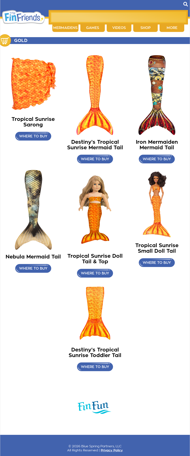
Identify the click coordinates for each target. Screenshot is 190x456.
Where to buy (33, 136)
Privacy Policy (112, 450)
